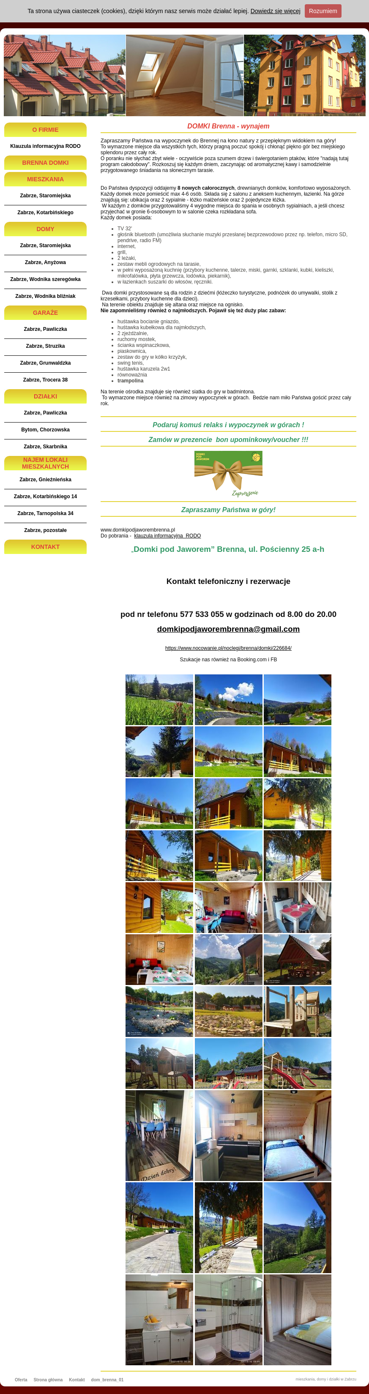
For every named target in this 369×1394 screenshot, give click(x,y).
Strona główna (48, 1380)
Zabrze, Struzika (45, 346)
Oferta (21, 1380)
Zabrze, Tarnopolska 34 (45, 513)
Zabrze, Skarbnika (45, 447)
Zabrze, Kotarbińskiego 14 (45, 496)
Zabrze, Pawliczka (45, 329)
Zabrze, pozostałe (45, 530)
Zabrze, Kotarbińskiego (45, 213)
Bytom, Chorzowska (45, 430)
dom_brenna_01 (107, 1380)
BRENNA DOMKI (45, 162)
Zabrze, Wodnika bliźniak (45, 296)
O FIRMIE (45, 129)
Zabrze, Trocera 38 (45, 380)
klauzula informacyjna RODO (167, 536)
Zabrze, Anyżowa (45, 262)
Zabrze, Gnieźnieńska (45, 480)
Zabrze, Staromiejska (45, 196)
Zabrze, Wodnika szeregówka (45, 279)
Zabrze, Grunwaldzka (45, 363)
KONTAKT (45, 546)
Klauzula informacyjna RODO (45, 146)
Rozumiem (323, 11)
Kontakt (77, 1380)
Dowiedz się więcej (276, 11)
